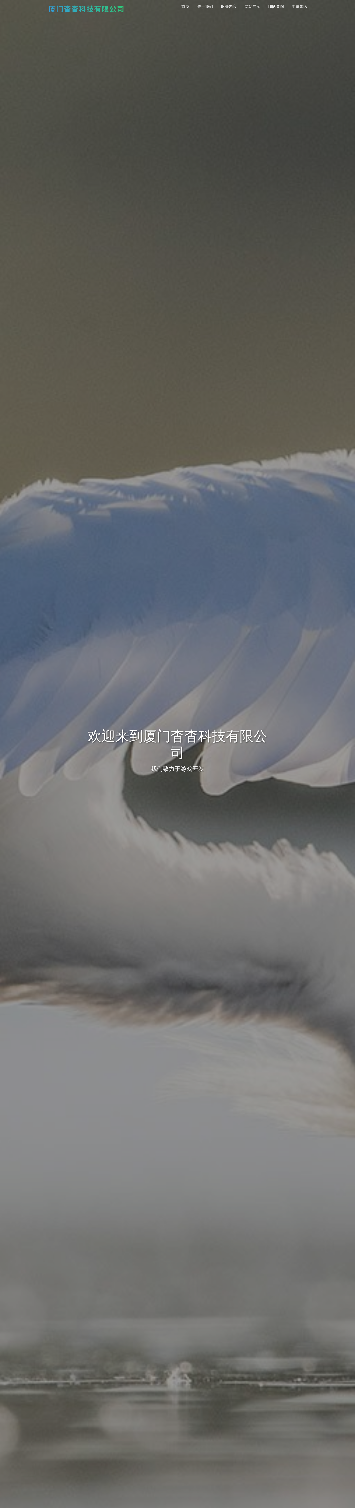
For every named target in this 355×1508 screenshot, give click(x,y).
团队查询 (276, 6)
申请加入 (300, 6)
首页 (185, 6)
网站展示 (252, 6)
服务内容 (229, 6)
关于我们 (205, 6)
